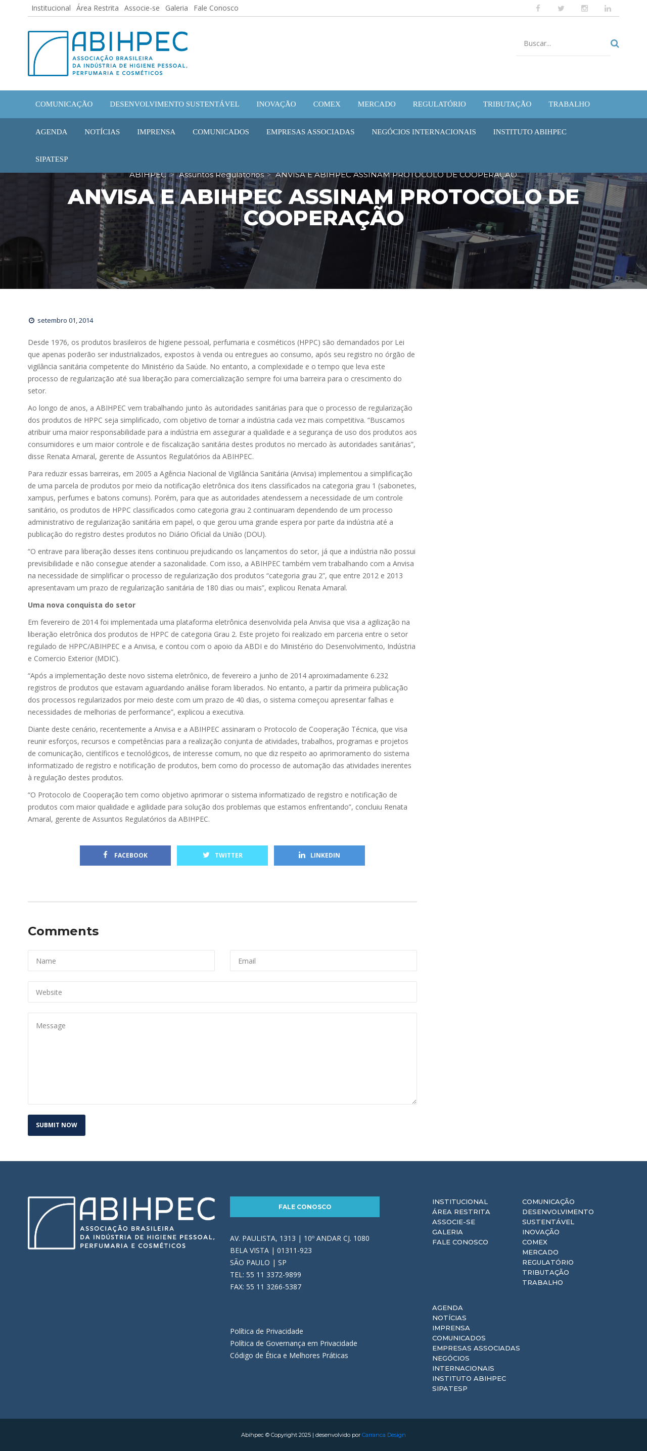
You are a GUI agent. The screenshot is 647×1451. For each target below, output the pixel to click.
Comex (534, 1242)
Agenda (447, 1308)
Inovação (541, 1232)
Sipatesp (450, 1388)
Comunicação (548, 1201)
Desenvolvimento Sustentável (558, 1217)
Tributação (545, 1272)
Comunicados (459, 1338)
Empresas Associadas (476, 1348)
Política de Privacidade (266, 1331)
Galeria (176, 8)
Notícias (449, 1318)
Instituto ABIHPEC (469, 1378)
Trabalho (542, 1282)
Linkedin (319, 855)
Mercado (540, 1252)
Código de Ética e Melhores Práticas (289, 1355)
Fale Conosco (216, 8)
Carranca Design (384, 1434)
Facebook (125, 855)
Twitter (223, 855)
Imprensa (451, 1328)
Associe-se (142, 8)
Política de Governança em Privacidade (293, 1343)
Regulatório (548, 1262)
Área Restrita (97, 8)
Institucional (51, 8)
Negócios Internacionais (463, 1363)
